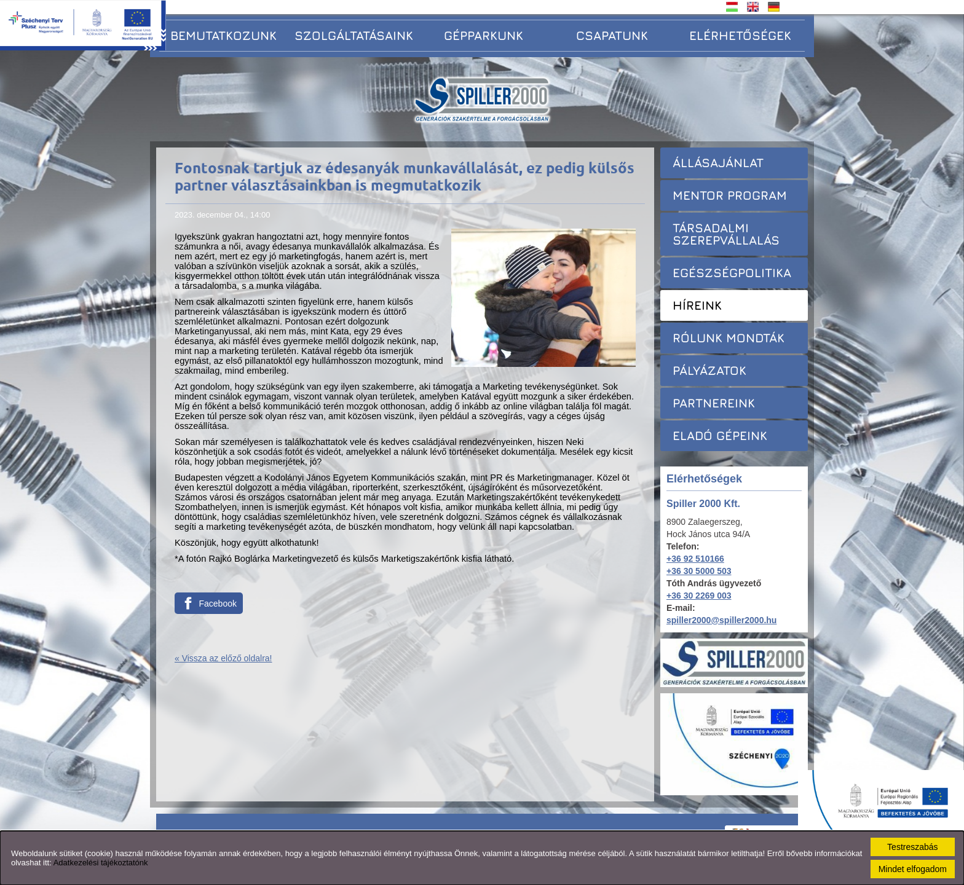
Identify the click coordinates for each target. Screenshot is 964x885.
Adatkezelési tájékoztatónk (100, 862)
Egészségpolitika (732, 273)
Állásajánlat (718, 162)
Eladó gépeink (720, 435)
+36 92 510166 (695, 559)
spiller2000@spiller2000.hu (721, 620)
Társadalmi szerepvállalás (726, 234)
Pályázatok (709, 370)
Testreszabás (912, 847)
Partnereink (714, 403)
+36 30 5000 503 (699, 571)
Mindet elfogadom (913, 869)
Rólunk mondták (728, 338)
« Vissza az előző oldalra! (223, 658)
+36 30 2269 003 (699, 595)
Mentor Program (730, 195)
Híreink (697, 305)
